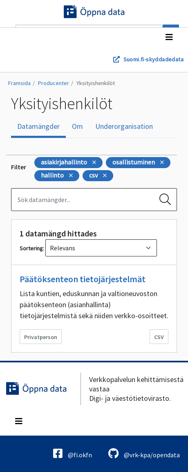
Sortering (31, 248)
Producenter (53, 83)
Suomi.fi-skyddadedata (153, 59)
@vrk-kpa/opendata (144, 453)
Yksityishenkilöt (95, 83)
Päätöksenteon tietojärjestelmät (82, 279)
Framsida (19, 83)
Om (77, 126)
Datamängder (38, 126)
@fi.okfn (72, 453)
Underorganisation (124, 126)
